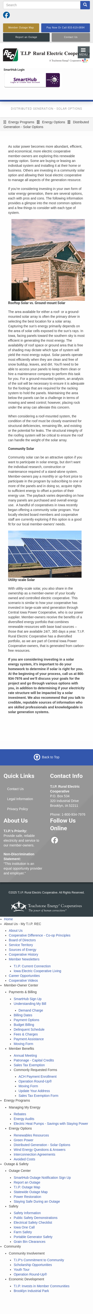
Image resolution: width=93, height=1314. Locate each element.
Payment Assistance (29, 1039)
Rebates (20, 1114)
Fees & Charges (26, 1034)
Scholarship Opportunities (33, 1265)
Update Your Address (34, 1091)
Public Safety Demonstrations (35, 1218)
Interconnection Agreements (34, 1154)
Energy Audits (24, 1119)
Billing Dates (23, 1015)
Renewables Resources (31, 1135)
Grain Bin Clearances (29, 1242)
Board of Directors (22, 940)
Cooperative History (23, 954)
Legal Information (20, 799)
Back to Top (50, 757)
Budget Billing (24, 1025)
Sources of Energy (22, 950)
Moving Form (23, 1044)
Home (8, 919)
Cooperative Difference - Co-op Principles (39, 935)
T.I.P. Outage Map (27, 1187)
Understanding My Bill (30, 1004)
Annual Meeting (25, 1055)
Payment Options (26, 1020)
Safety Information (27, 1213)
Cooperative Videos (23, 980)
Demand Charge (31, 1010)
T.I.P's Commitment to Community (39, 1260)
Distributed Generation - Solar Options (42, 1145)
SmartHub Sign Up (27, 999)
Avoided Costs (24, 1159)
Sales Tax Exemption (29, 1065)
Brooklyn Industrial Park (31, 1291)
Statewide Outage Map (30, 1192)
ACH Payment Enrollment (38, 1076)
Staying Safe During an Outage (37, 1201)
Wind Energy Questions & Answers (39, 1150)
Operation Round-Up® (35, 1081)
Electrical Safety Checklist (33, 1222)
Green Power (23, 1140)
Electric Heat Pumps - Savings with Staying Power (51, 1124)
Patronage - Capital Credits (34, 1060)
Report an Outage (27, 1182)
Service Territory (21, 945)
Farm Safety (23, 1232)
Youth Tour (21, 1269)
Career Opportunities (24, 976)
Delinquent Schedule (29, 1029)
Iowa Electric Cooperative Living (37, 971)
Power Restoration (27, 1197)
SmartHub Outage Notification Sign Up (42, 1177)
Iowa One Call (24, 1227)
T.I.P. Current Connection (32, 966)
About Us (16, 930)
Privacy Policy (17, 809)
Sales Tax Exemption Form (38, 1096)
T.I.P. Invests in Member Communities (41, 1286)
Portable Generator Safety (33, 1237)
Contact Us (15, 789)
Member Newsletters (24, 959)
